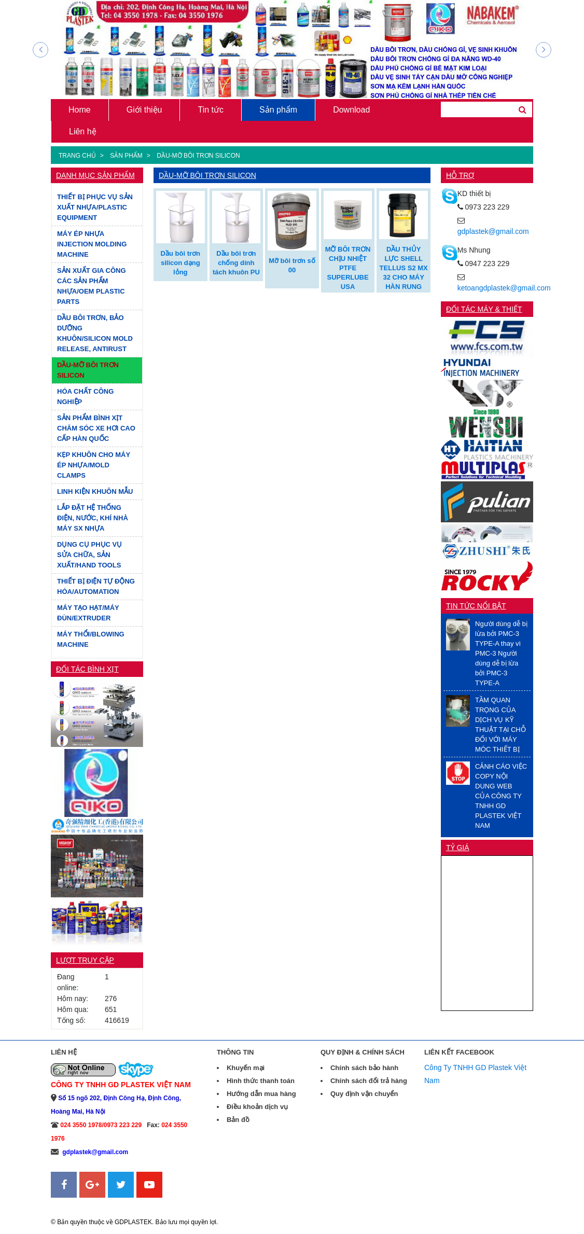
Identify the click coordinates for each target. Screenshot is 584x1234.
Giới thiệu (144, 109)
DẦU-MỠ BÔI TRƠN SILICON (198, 155)
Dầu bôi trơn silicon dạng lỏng (180, 262)
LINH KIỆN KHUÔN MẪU (95, 491)
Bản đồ (238, 1120)
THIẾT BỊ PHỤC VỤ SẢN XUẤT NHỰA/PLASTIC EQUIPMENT (95, 207)
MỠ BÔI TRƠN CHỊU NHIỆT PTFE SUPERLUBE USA (348, 267)
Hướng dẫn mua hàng (261, 1094)
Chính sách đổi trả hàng (368, 1081)
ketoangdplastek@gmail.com (504, 288)
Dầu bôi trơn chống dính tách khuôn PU (236, 262)
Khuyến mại (246, 1068)
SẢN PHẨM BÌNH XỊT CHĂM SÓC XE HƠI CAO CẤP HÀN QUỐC (96, 428)
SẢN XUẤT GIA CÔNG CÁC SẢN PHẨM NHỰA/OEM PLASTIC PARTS (91, 286)
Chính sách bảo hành (364, 1068)
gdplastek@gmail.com (493, 231)
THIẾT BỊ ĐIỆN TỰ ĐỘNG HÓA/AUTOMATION (96, 586)
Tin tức (211, 109)
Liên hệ (82, 131)
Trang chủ (77, 155)
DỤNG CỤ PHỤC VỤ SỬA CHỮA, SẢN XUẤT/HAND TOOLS (89, 554)
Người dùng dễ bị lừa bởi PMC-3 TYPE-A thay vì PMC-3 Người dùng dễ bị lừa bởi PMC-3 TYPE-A (501, 653)
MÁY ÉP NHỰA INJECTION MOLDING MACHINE (92, 244)
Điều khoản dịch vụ (257, 1107)
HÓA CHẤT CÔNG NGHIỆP (85, 396)
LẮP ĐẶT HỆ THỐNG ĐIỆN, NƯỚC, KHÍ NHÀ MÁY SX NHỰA (92, 518)
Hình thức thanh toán (261, 1081)
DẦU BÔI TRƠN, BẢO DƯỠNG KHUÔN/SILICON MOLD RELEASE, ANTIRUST (95, 333)
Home (79, 109)
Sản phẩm (278, 109)
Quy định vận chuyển (364, 1094)
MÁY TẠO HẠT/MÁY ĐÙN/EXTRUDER (88, 613)
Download (351, 109)
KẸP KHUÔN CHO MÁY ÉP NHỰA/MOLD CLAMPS (93, 465)
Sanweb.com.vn (77, 1204)
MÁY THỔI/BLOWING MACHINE (90, 639)
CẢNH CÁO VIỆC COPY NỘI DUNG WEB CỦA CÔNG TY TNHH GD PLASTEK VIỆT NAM (501, 795)
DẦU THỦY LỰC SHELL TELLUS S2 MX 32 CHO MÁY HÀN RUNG (404, 267)
